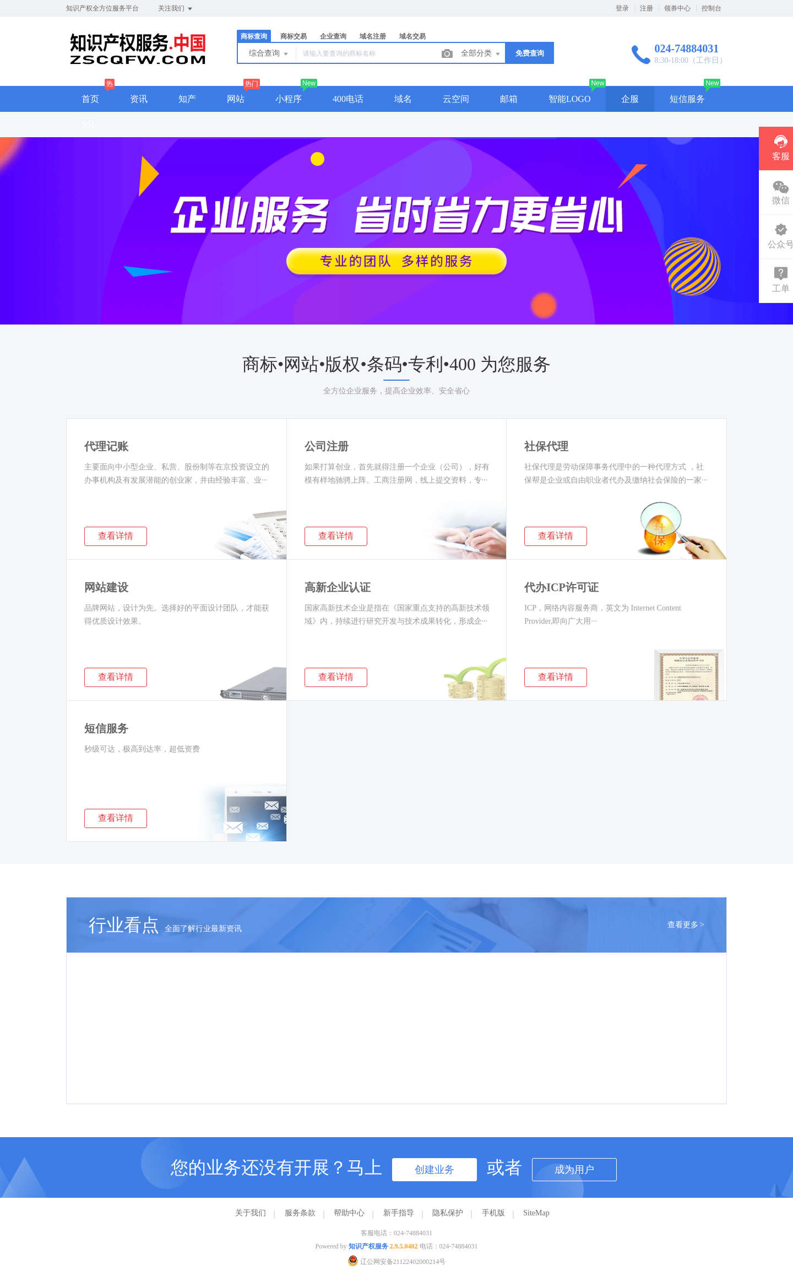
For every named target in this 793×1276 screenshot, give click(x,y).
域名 (403, 99)
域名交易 (412, 36)
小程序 (288, 99)
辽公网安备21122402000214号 (396, 1262)
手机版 (493, 1213)
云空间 (456, 99)
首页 (90, 99)
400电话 (348, 99)
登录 (622, 8)
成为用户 (574, 1169)
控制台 (711, 8)
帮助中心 (349, 1213)
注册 (646, 8)
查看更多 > (685, 925)
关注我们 (176, 9)
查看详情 (115, 535)
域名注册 (373, 36)
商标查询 (254, 36)
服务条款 (300, 1213)
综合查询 (269, 54)
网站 (236, 99)
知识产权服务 (368, 1246)
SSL (89, 124)
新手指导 (398, 1213)
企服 (630, 99)
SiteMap (536, 1213)
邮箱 (509, 99)
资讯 (139, 99)
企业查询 (333, 36)
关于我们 (250, 1213)
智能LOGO (569, 99)
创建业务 (434, 1169)
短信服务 (687, 99)
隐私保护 (447, 1213)
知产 (187, 99)
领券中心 (677, 8)
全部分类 (481, 54)
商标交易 (293, 36)
